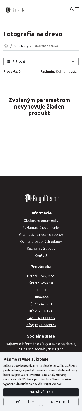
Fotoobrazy (21, 46)
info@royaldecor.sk (41, 325)
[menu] (77, 9)
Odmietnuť (60, 402)
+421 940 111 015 (41, 318)
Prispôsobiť (22, 402)
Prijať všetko (41, 392)
